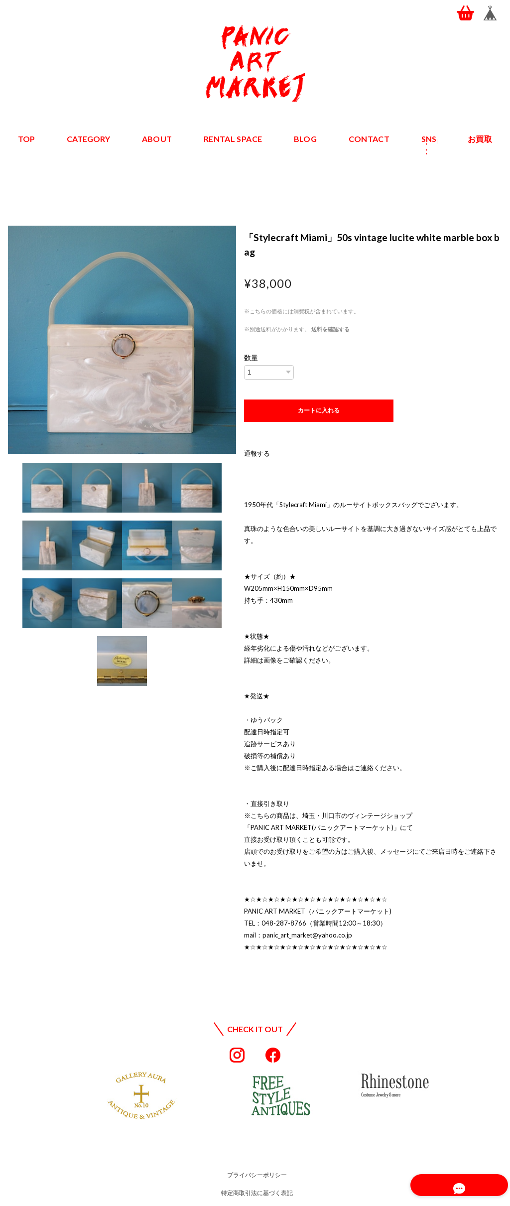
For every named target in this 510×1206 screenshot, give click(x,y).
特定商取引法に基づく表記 (257, 1193)
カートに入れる (319, 410)
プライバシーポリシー (257, 1175)
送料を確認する (330, 329)
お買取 (480, 138)
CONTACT (368, 138)
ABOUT (158, 138)
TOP (26, 138)
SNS (428, 138)
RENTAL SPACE (233, 138)
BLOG (305, 138)
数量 (251, 357)
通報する (257, 453)
